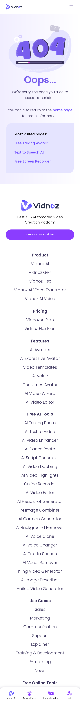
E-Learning (40, 662)
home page (62, 110)
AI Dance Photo (40, 449)
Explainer (40, 645)
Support (40, 636)
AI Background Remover (40, 528)
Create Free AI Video (40, 235)
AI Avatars (40, 350)
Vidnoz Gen (40, 273)
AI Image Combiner (40, 511)
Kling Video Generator (40, 572)
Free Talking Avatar (31, 143)
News (40, 671)
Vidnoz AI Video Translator (40, 290)
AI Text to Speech (40, 554)
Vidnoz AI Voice (40, 299)
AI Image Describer (40, 580)
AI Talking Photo (40, 423)
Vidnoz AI (40, 264)
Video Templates (40, 368)
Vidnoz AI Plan (40, 320)
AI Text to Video (40, 432)
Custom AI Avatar (40, 385)
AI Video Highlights (40, 476)
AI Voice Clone (40, 537)
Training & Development (40, 653)
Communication (40, 627)
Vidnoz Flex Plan (40, 329)
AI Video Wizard (40, 394)
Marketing (40, 618)
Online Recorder (40, 484)
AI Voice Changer (40, 545)
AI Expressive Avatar (40, 359)
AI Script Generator (40, 458)
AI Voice (40, 376)
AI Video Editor (40, 403)
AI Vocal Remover (40, 563)
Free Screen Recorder (32, 161)
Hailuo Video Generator (40, 589)
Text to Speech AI (29, 152)
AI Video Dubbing (40, 467)
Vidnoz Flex (40, 282)
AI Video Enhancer (40, 441)
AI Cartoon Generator (40, 519)
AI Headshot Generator (40, 502)
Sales (40, 610)
